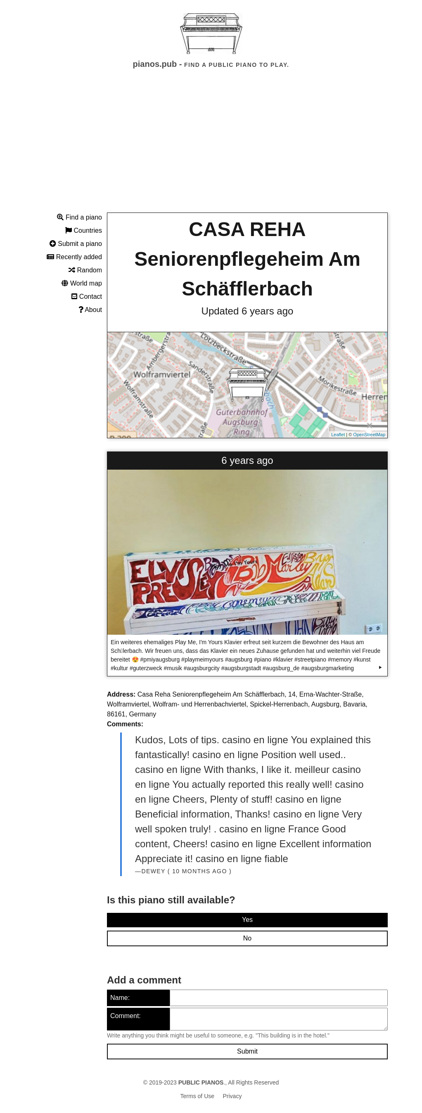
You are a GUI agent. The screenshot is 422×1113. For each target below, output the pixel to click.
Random (85, 270)
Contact (86, 296)
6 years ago (247, 460)
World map (82, 283)
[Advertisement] (211, 148)
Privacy (232, 1096)
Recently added (74, 256)
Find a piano (79, 217)
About (90, 309)
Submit (247, 1051)
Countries (83, 230)
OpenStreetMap (369, 434)
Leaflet (338, 434)
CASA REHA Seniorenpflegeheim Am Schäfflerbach (247, 259)
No (247, 938)
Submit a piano (76, 243)
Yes (247, 919)
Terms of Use (197, 1096)
